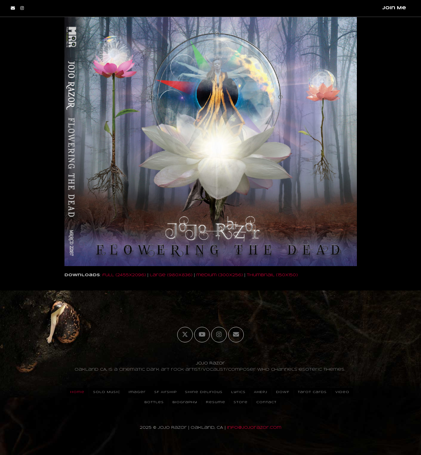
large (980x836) (171, 275)
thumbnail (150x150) (272, 275)
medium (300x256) (219, 275)
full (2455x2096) (124, 275)
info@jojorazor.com (254, 428)
